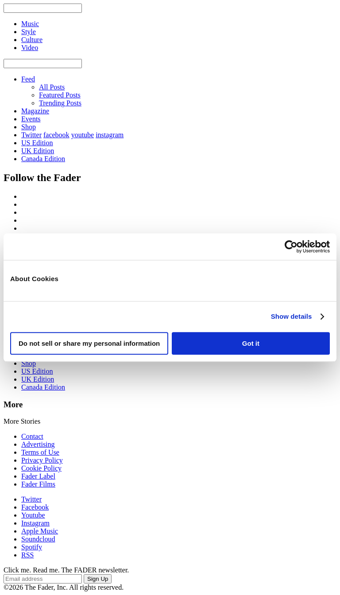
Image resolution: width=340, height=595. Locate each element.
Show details (291, 316)
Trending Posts (60, 103)
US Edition (37, 143)
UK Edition (37, 151)
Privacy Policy (42, 460)
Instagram (35, 523)
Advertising (38, 444)
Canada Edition (43, 158)
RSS (27, 555)
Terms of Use (40, 452)
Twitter (31, 135)
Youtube (33, 515)
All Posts (52, 87)
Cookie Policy (41, 468)
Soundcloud (38, 539)
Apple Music (39, 531)
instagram (110, 135)
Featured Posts (60, 95)
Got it (250, 343)
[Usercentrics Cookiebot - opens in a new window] (291, 246)
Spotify (31, 547)
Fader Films (38, 484)
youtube (82, 135)
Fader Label (38, 476)
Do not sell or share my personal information (89, 343)
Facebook (35, 507)
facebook (56, 135)
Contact (32, 436)
